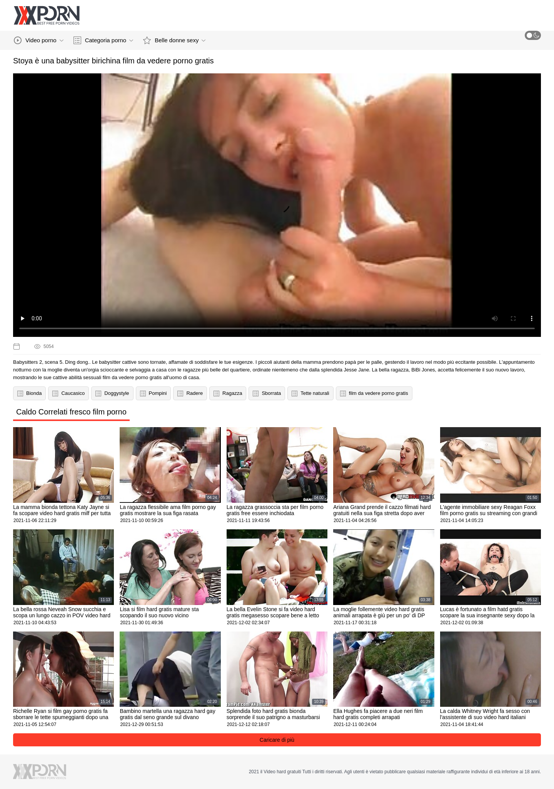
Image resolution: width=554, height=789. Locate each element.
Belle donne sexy (174, 40)
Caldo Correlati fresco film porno (71, 412)
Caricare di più (277, 740)
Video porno (38, 40)
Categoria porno (103, 40)
